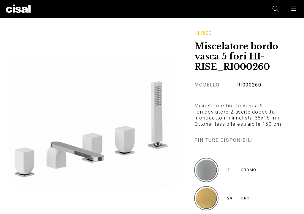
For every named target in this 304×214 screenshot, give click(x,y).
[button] (294, 9)
